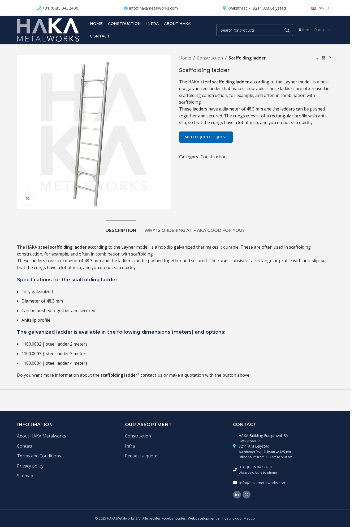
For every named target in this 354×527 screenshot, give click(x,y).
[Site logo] (48, 29)
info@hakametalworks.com (153, 8)
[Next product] (330, 58)
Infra (130, 446)
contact (148, 375)
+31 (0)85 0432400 (60, 8)
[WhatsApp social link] (247, 495)
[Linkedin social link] (237, 495)
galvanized (42, 292)
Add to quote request (206, 136)
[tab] (121, 228)
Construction (210, 58)
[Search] (254, 30)
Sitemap (25, 476)
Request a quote (141, 456)
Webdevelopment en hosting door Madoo (221, 518)
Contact (24, 446)
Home (185, 58)
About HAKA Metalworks (41, 436)
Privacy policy (30, 466)
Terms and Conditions (39, 456)
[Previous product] (317, 58)
